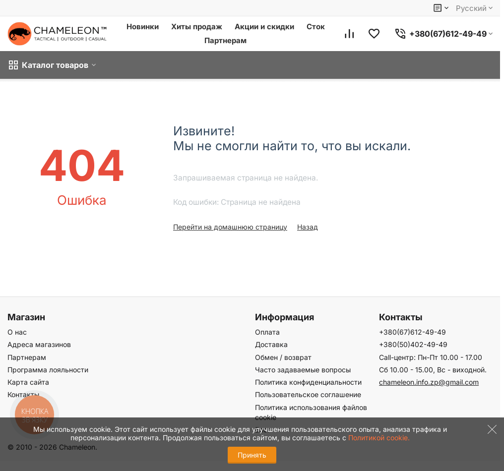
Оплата (267, 332)
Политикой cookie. (379, 437)
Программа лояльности (47, 369)
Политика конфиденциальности (308, 382)
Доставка (271, 344)
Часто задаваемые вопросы (303, 369)
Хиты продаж (196, 26)
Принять (252, 455)
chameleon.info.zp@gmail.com (429, 382)
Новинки (142, 26)
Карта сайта (28, 382)
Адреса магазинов (39, 344)
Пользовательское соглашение (308, 394)
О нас (17, 332)
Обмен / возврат (283, 357)
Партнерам (225, 40)
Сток (316, 26)
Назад (307, 227)
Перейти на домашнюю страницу (230, 227)
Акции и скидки (264, 26)
